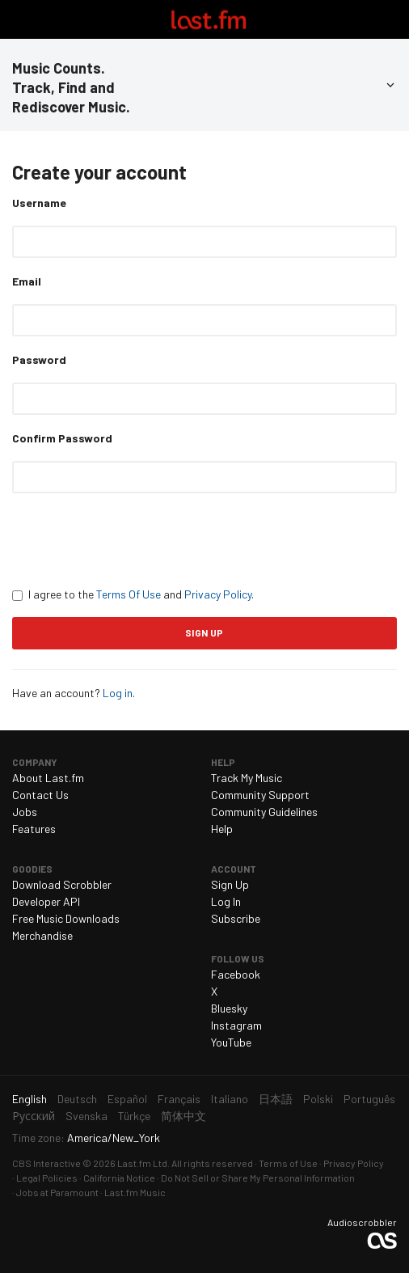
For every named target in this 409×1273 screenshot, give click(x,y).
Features (34, 828)
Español (127, 1099)
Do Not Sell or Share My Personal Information (258, 1177)
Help (222, 828)
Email (26, 281)
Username (39, 202)
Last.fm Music (135, 1192)
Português (369, 1099)
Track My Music (246, 778)
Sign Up (230, 884)
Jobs (24, 811)
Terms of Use (288, 1163)
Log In (226, 901)
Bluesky (229, 1008)
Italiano (229, 1099)
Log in (118, 693)
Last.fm (208, 19)
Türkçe (134, 1116)
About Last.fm (48, 778)
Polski (318, 1099)
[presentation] (135, 539)
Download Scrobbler (62, 884)
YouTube (231, 1042)
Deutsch (77, 1099)
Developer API (46, 901)
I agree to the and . (133, 594)
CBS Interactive (46, 1163)
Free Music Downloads (66, 918)
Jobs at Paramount (57, 1192)
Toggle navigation (19, 19)
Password (39, 359)
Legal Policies (47, 1177)
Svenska (86, 1116)
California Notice (119, 1177)
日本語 (276, 1099)
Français (179, 1099)
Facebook (235, 974)
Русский (33, 1116)
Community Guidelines (264, 811)
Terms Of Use (128, 594)
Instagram (236, 1025)
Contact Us (40, 794)
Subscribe (235, 918)
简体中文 (183, 1116)
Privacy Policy (217, 594)
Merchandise (42, 935)
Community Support (260, 794)
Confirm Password (62, 438)
